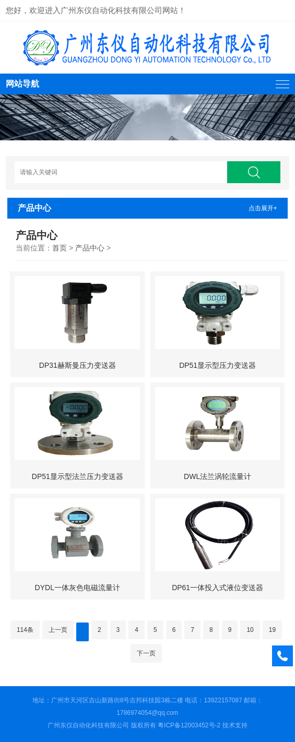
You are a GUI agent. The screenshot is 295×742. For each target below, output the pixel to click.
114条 (25, 629)
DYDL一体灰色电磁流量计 (77, 587)
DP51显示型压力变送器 (217, 365)
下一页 (146, 653)
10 (249, 629)
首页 (59, 248)
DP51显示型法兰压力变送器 (77, 476)
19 (272, 629)
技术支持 (234, 725)
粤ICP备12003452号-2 (189, 725)
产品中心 (89, 248)
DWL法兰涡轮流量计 (217, 476)
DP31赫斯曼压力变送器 (77, 365)
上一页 (58, 629)
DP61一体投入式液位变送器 (217, 587)
